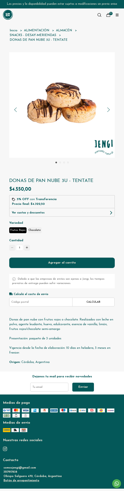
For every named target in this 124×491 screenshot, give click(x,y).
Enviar (83, 387)
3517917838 (10, 472)
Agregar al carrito (62, 262)
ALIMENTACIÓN (37, 30)
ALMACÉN (64, 30)
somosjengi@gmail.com (20, 467)
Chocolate (34, 230)
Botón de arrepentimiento (21, 480)
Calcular (93, 302)
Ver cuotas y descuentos (28, 212)
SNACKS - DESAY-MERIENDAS (33, 35)
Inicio (14, 30)
